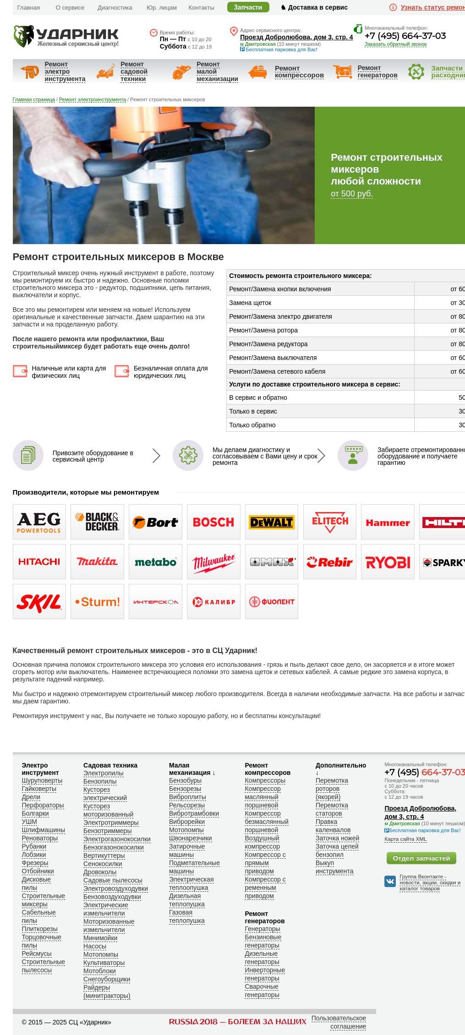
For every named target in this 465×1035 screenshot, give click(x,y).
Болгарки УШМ (35, 817)
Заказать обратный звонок (396, 44)
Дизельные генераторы (262, 957)
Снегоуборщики (106, 979)
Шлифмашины (44, 829)
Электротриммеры (110, 822)
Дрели (31, 797)
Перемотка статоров (332, 809)
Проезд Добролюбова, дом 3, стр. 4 (296, 37)
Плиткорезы (40, 928)
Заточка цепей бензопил (337, 850)
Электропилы (103, 773)
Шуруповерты (42, 780)
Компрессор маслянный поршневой (262, 797)
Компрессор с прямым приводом (265, 863)
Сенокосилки (102, 863)
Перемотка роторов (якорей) (332, 789)
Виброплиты (187, 797)
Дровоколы (99, 872)
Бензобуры (185, 780)
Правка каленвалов (333, 825)
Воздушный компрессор (262, 842)
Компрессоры (265, 780)
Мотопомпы (100, 954)
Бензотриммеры (107, 830)
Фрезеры (35, 862)
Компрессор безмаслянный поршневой (266, 821)
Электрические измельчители (105, 909)
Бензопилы (99, 781)
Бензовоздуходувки (112, 896)
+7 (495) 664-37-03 (405, 36)
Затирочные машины (187, 850)
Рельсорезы (187, 805)
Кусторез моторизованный (108, 810)
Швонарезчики (190, 838)
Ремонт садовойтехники (134, 71)
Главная (28, 7)
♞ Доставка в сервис (314, 7)
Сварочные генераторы (262, 990)
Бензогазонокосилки (113, 847)
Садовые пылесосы (112, 880)
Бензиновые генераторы (263, 941)
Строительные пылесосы (44, 966)
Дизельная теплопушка (187, 900)
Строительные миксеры (44, 900)
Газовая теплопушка (187, 916)
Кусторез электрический (105, 793)
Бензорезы (185, 788)
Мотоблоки (99, 971)
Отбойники (38, 871)
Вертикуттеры (104, 855)
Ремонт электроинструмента (65, 71)
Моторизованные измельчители (108, 925)
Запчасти (248, 7)
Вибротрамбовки (194, 813)
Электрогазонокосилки (117, 839)
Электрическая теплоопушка (191, 883)
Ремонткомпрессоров (299, 71)
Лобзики (34, 854)
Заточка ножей (337, 838)
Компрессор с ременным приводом (265, 887)
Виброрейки (187, 821)
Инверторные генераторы (265, 974)
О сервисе (70, 7)
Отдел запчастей (421, 858)
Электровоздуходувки (115, 888)
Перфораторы (43, 805)
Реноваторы (40, 838)
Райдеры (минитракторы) (106, 991)
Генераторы (262, 928)
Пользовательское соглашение (339, 1022)
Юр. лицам (162, 7)
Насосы (94, 946)
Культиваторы (104, 962)
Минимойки (100, 938)
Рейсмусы (37, 953)
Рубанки (34, 846)
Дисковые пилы (36, 883)
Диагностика (115, 7)
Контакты (201, 7)
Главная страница (34, 99)
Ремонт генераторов (378, 71)
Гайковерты (39, 788)
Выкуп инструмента (335, 867)
